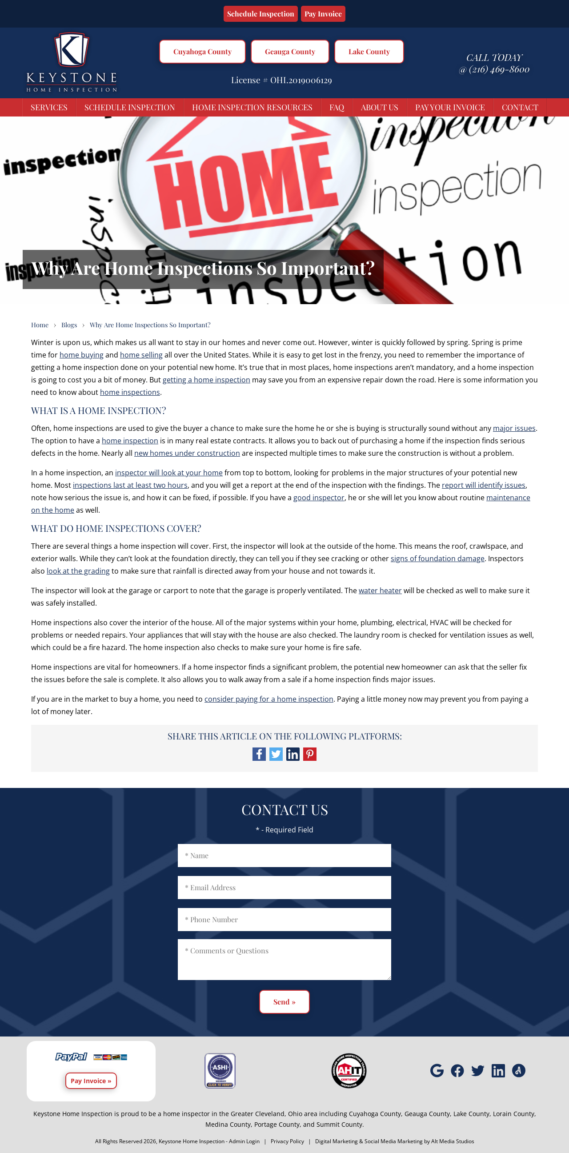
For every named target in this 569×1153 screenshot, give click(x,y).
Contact (520, 107)
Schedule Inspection (260, 13)
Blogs (69, 324)
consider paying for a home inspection (268, 699)
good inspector (319, 497)
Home (39, 324)
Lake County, (472, 1113)
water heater (380, 590)
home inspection (130, 441)
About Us (379, 107)
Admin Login (244, 1141)
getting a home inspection (206, 380)
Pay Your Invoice (450, 107)
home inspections (130, 392)
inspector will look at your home (169, 473)
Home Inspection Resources (252, 107)
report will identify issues (483, 485)
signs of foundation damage (438, 558)
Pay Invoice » (91, 1081)
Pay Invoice (323, 13)
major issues (514, 428)
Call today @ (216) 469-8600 (494, 63)
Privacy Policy (287, 1141)
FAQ (336, 107)
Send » (284, 1001)
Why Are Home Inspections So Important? (150, 324)
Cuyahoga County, (376, 1113)
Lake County (369, 51)
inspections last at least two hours (130, 485)
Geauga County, (428, 1113)
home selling (141, 355)
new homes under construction (187, 453)
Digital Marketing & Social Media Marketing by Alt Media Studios (394, 1141)
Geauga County (290, 51)
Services (49, 107)
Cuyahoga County (202, 51)
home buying (82, 355)
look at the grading (78, 571)
